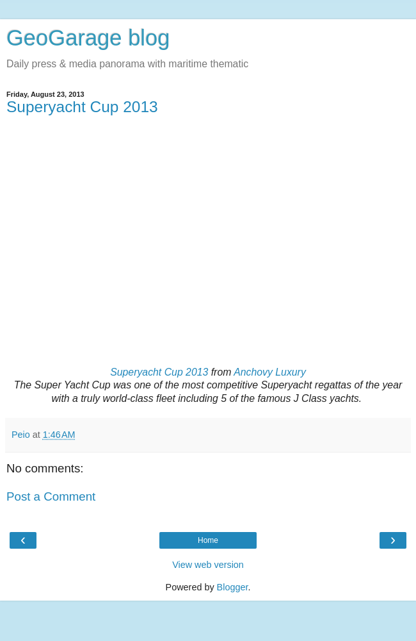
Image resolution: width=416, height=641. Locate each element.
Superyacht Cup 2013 (82, 106)
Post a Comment (50, 496)
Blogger (232, 587)
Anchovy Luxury (270, 372)
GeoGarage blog (88, 38)
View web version (208, 565)
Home (208, 540)
